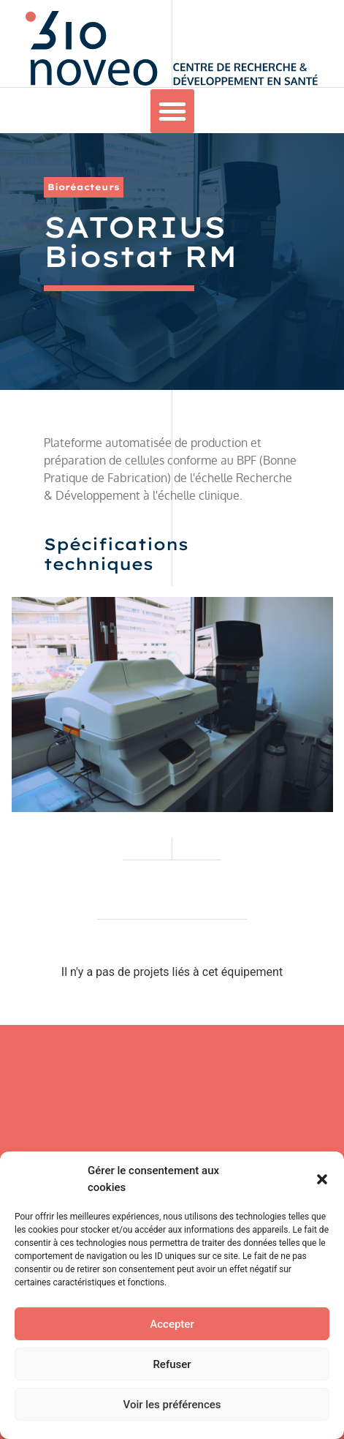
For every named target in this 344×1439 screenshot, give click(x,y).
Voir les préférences (172, 1404)
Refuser (172, 1364)
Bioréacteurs (83, 186)
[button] (322, 1179)
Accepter (172, 1324)
